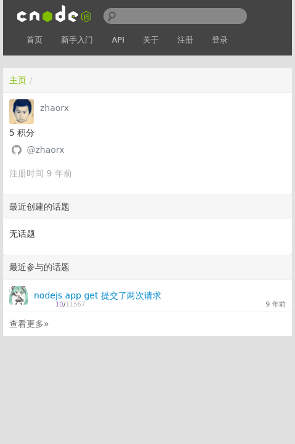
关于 (151, 39)
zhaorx (54, 108)
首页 (34, 39)
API (117, 39)
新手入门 (77, 39)
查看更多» (29, 324)
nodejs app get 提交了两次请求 (97, 295)
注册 (185, 39)
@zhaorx (45, 150)
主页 (17, 80)
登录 (220, 39)
